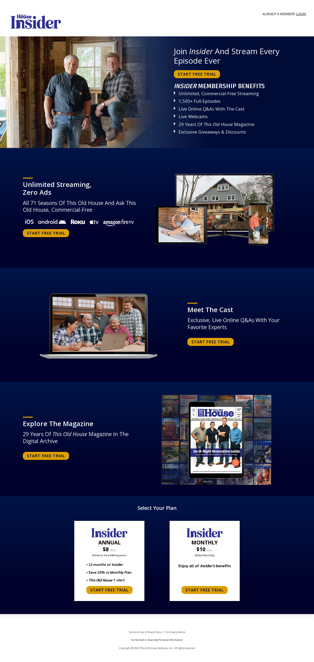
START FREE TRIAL (197, 74)
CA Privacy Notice (175, 632)
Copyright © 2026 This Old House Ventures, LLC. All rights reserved (157, 648)
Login (301, 14)
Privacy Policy (154, 632)
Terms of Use (136, 632)
